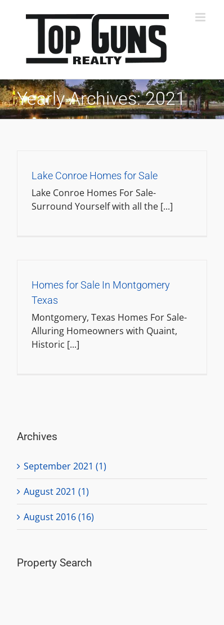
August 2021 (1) (56, 491)
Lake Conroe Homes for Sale (95, 175)
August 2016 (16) (59, 517)
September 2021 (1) (65, 466)
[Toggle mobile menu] (201, 17)
